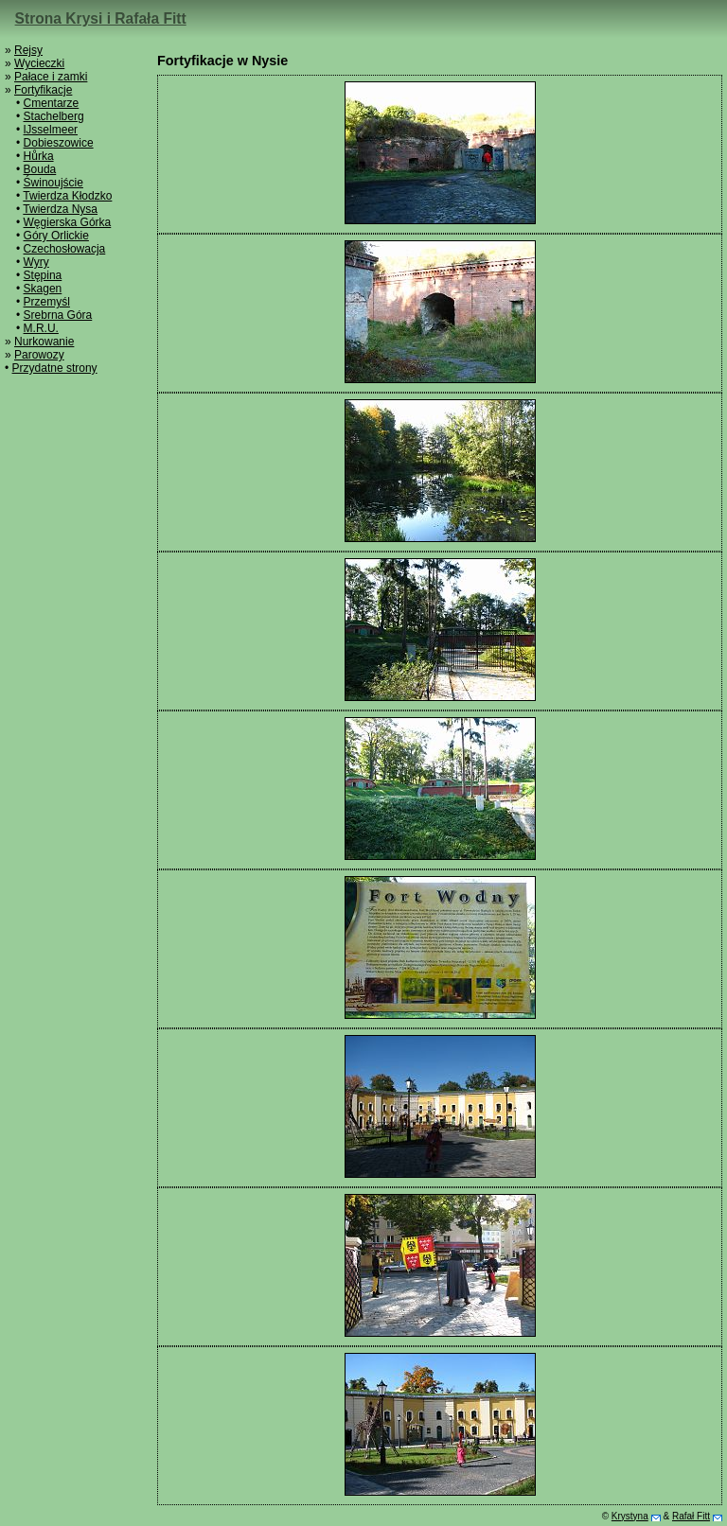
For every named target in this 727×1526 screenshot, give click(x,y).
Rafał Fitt (691, 1516)
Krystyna (630, 1516)
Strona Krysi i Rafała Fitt (100, 18)
